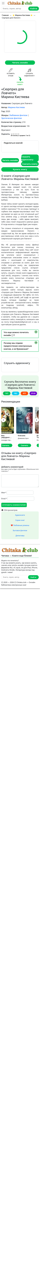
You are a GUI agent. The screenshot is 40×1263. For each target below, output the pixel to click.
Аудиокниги (20, 515)
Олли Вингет (8, 438)
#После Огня (9, 436)
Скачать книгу (29, 164)
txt (6, 393)
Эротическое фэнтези (11, 118)
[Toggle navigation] (3, 3)
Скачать (10, 445)
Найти (33, 8)
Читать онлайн (20, 62)
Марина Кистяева (16, 107)
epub (33, 393)
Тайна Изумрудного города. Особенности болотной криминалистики (29, 436)
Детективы (20, 535)
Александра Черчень (29, 440)
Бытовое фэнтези (20, 530)
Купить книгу (20, 169)
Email (4, 498)
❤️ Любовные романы (20, 525)
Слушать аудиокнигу (27, 158)
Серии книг (20, 520)
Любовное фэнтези (18, 115)
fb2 (15, 393)
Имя (3, 492)
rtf (24, 393)
